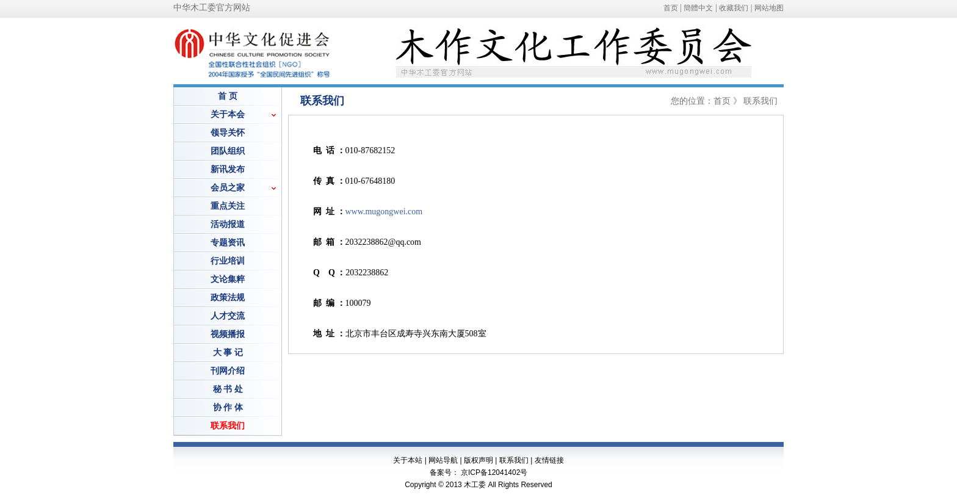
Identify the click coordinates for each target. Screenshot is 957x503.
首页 (670, 8)
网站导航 (443, 460)
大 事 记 (228, 352)
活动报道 (228, 224)
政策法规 (228, 297)
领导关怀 (228, 132)
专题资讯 (228, 242)
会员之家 (228, 187)
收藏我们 (733, 8)
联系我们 (514, 460)
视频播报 (228, 334)
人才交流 (228, 315)
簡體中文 (698, 8)
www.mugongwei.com (384, 211)
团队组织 (228, 151)
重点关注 (228, 206)
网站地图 (769, 8)
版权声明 (478, 460)
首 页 (227, 96)
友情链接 (549, 460)
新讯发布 (228, 169)
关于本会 (228, 114)
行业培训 (228, 261)
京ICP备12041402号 (494, 472)
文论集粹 (228, 279)
